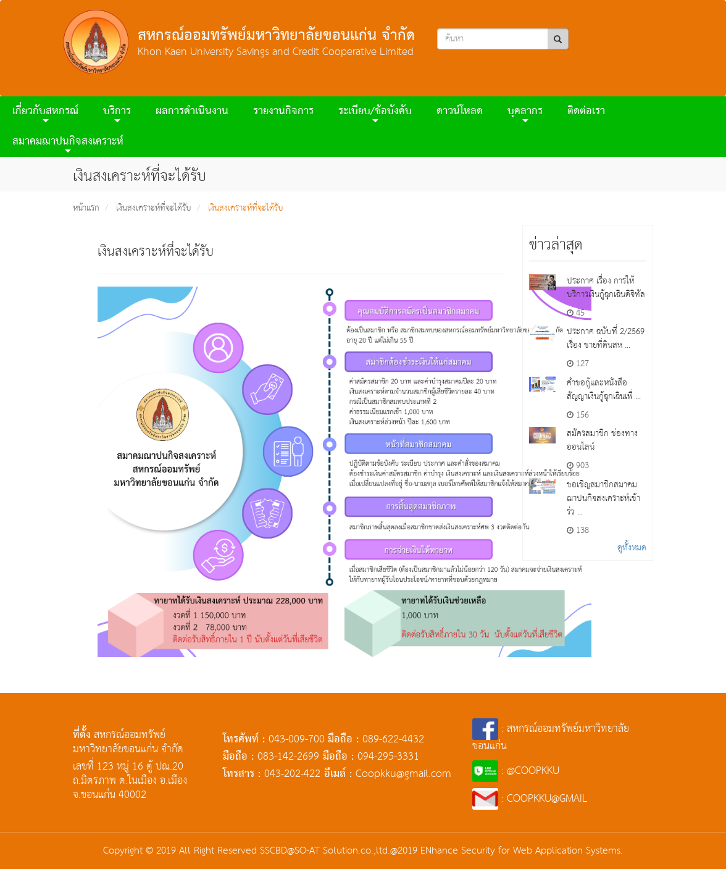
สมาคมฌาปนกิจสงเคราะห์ (67, 144)
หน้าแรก (86, 208)
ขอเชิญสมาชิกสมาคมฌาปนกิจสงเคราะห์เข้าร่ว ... (603, 498)
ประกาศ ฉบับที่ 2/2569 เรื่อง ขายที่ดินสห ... (606, 338)
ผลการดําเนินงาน (192, 111)
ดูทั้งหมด (631, 548)
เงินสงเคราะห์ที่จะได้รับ (153, 208)
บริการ (117, 113)
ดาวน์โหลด (459, 111)
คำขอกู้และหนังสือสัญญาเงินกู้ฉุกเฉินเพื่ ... (604, 390)
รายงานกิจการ (283, 111)
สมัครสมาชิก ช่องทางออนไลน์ (602, 440)
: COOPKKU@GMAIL (530, 798)
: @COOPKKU (515, 771)
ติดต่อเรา (586, 111)
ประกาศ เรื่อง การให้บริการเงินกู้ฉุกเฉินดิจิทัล (606, 288)
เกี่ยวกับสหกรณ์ (45, 113)
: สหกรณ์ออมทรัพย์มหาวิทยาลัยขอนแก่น (550, 738)
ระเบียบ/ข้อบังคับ (375, 113)
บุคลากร (525, 113)
